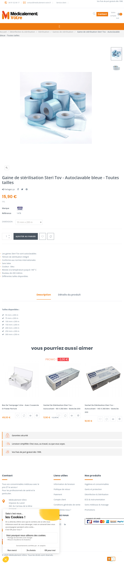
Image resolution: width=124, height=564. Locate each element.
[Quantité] (6, 236)
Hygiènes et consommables (97, 484)
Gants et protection (93, 489)
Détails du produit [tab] (69, 294)
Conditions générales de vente (67, 504)
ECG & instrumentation (95, 499)
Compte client (60, 499)
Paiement (58, 494)
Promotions (90, 510)
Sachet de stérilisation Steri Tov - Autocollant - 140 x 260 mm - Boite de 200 (102, 408)
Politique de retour (62, 489)
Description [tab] (44, 294)
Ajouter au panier (28, 236)
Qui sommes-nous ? (62, 510)
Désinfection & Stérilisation (96, 494)
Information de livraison (64, 484)
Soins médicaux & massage (97, 504)
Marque (5, 208)
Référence (6, 213)
